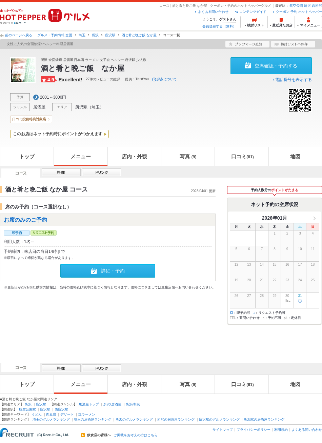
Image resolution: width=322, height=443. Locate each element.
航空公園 (296, 5)
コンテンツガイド (252, 12)
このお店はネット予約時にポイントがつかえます (57, 134)
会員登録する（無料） (219, 26)
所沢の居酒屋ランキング (176, 419)
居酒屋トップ (89, 404)
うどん (37, 414)
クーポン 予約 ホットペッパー (299, 12)
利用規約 (281, 429)
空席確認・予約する (276, 65)
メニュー (81, 156)
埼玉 (82, 35)
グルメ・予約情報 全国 (54, 35)
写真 (188, 156)
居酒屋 (39, 107)
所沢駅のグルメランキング (219, 419)
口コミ (242, 156)
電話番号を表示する (293, 79)
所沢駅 (110, 35)
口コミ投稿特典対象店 (29, 119)
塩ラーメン (86, 414)
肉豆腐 (51, 414)
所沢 (307, 5)
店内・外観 (134, 156)
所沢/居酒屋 (112, 404)
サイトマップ (223, 429)
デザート (67, 414)
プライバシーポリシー (253, 429)
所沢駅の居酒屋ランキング (264, 419)
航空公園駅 (27, 409)
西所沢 (317, 5)
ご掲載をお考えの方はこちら (136, 435)
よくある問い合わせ (213, 12)
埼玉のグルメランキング (51, 419)
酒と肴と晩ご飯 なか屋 (139, 35)
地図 (295, 156)
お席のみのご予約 (25, 220)
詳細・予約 (113, 271)
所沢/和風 (133, 404)
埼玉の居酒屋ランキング (92, 419)
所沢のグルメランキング (134, 419)
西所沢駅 (61, 409)
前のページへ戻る (18, 35)
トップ (27, 156)
